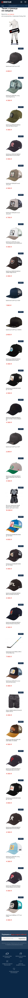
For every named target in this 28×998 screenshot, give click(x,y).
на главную (11, 14)
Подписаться (22, 938)
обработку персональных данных (15, 944)
